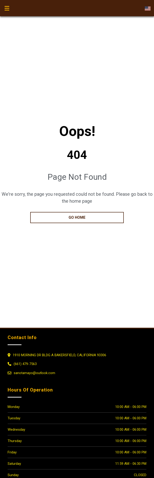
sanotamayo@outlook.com (34, 373)
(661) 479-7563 (25, 364)
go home (77, 217)
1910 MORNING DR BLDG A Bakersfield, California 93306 (59, 355)
